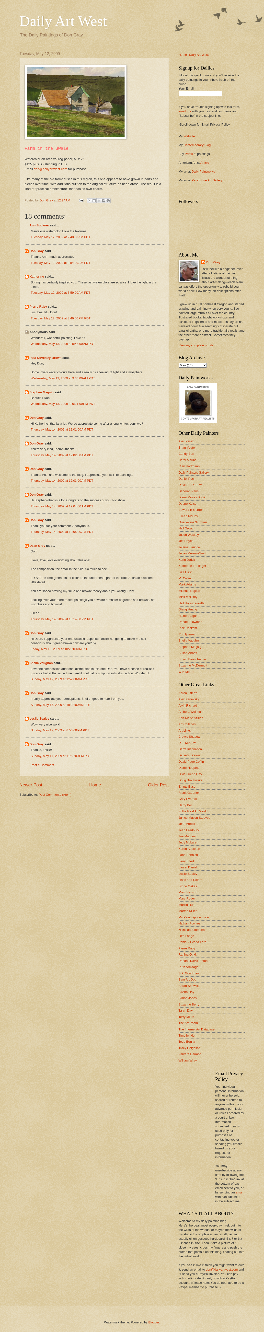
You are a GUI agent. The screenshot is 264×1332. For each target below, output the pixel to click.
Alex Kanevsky (189, 699)
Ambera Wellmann (192, 711)
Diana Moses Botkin (193, 497)
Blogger (153, 1322)
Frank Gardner (189, 793)
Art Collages (187, 724)
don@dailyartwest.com (50, 169)
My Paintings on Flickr (194, 917)
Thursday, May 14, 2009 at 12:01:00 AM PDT (62, 429)
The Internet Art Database (197, 1029)
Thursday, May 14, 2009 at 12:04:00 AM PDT (62, 506)
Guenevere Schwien (193, 522)
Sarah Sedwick (189, 986)
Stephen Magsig (42, 392)
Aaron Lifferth (188, 693)
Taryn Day (186, 1010)
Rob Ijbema (187, 634)
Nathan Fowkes (189, 923)
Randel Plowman (190, 622)
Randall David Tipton (193, 961)
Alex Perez (186, 441)
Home (95, 785)
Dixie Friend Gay (190, 774)
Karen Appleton (189, 849)
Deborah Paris (189, 491)
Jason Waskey (189, 535)
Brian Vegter (187, 447)
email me (185, 111)
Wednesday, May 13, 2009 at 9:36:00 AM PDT (63, 378)
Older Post (158, 785)
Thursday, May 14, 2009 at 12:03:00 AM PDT (62, 480)
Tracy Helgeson (190, 1048)
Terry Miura (186, 1017)
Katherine (37, 276)
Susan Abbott (188, 653)
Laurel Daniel (188, 867)
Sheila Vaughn (189, 640)
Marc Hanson (188, 892)
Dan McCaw (187, 743)
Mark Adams (187, 584)
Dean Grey (37, 546)
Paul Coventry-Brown (46, 358)
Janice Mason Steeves (194, 817)
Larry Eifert (186, 861)
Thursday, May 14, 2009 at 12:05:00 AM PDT (62, 532)
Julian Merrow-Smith (193, 553)
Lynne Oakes (188, 886)
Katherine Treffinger (192, 566)
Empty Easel (187, 786)
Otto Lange (186, 936)
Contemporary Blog (197, 145)
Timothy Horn (188, 1035)
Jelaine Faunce (189, 547)
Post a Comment (42, 765)
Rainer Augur (188, 616)
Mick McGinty (188, 597)
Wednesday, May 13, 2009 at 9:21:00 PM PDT (63, 404)
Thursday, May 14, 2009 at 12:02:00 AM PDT (62, 455)
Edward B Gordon (191, 510)
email (239, 1192)
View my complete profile (196, 345)
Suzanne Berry (189, 1004)
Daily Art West (63, 21)
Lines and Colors (190, 880)
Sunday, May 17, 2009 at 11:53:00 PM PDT (61, 756)
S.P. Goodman (189, 973)
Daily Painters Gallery (194, 472)
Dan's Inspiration (190, 749)
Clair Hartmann (189, 466)
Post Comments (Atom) (55, 794)
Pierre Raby (38, 306)
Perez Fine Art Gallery (207, 180)
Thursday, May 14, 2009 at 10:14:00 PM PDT (62, 619)
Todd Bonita (187, 1041)
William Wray (188, 1060)
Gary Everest (188, 799)
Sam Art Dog (187, 979)
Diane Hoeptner (190, 768)
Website (189, 136)
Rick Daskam (188, 628)
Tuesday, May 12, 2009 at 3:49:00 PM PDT (61, 318)
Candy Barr (187, 454)
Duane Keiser (188, 503)
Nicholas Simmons (192, 930)
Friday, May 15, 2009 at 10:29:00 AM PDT (60, 649)
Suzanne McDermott (193, 665)
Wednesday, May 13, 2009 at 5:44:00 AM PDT (63, 344)
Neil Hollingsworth (191, 603)
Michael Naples (189, 591)
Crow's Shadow (189, 736)
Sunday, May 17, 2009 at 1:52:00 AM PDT (60, 679)
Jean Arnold (187, 824)
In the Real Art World (193, 811)
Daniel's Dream (189, 755)
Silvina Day (186, 992)
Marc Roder (187, 898)
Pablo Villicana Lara (193, 942)
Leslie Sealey (39, 718)
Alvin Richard (188, 705)
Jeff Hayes (186, 541)
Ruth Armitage (189, 967)
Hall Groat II (187, 528)
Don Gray (37, 251)
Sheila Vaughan (41, 663)
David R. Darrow (190, 485)
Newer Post (31, 785)
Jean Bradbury (189, 830)
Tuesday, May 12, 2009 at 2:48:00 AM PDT (61, 237)
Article (204, 162)
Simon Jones (188, 998)
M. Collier (185, 578)
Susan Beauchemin (192, 659)
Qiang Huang (188, 609)
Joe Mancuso (188, 836)
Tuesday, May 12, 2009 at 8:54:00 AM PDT (61, 263)
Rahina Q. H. (188, 954)
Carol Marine (188, 460)
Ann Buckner (39, 225)
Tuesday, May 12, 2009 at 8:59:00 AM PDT (61, 292)
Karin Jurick (187, 559)
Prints (189, 154)
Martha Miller (188, 911)
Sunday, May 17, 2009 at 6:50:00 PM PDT (60, 730)
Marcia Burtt (187, 905)
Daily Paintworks (203, 171)
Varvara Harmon (190, 1054)
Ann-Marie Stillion (191, 718)
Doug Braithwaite (191, 780)
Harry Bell (186, 805)
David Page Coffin (191, 761)
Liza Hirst (185, 572)
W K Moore (186, 672)
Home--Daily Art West (194, 55)
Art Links (185, 730)
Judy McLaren (188, 842)
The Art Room (188, 1023)
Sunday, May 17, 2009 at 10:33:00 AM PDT (61, 705)
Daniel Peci (187, 478)
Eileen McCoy (188, 516)
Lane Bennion (188, 855)
